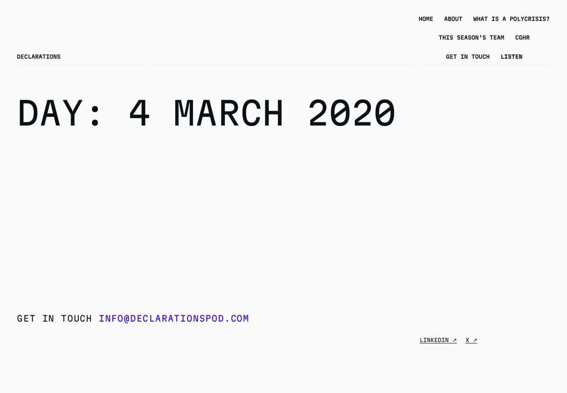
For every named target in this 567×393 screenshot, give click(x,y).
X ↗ (471, 340)
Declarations (39, 56)
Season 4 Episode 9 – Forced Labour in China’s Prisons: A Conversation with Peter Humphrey (97, 191)
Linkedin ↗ (438, 340)
